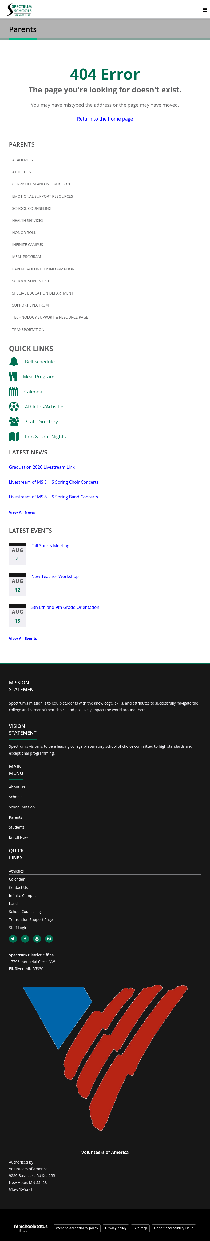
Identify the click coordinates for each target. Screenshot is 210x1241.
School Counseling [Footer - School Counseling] (25, 911)
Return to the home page (105, 118)
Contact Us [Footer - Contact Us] (18, 887)
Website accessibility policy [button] (77, 1228)
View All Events (23, 638)
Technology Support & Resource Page (50, 317)
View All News (22, 512)
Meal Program (26, 256)
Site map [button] (140, 1228)
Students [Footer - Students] (17, 827)
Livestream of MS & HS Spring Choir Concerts (53, 482)
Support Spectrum (30, 305)
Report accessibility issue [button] (174, 1228)
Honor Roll (24, 232)
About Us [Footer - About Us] (17, 786)
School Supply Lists (31, 281)
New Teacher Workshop (55, 576)
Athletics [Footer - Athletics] (16, 871)
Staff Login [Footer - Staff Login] (18, 927)
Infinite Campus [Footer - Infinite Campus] (23, 895)
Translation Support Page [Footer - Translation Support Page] (31, 919)
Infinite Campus (36, 246)
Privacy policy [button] (115, 1228)
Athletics (21, 171)
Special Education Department (42, 293)
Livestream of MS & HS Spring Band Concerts (53, 497)
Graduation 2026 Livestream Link (42, 467)
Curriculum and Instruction (41, 184)
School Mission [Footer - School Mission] (22, 807)
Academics (22, 159)
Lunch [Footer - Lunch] (14, 903)
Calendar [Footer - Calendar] (17, 879)
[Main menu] (204, 9)
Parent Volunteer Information (43, 268)
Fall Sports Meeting (50, 546)
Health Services (27, 220)
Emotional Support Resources (42, 196)
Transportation (28, 329)
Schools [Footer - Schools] (15, 796)
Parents (22, 144)
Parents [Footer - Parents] (15, 817)
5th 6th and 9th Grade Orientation (65, 607)
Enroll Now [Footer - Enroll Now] (18, 837)
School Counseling (31, 208)
